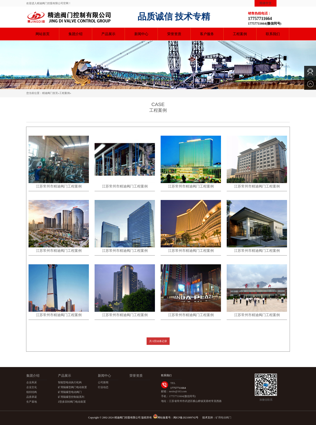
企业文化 (31, 387)
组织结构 (31, 392)
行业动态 (103, 387)
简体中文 (265, 3)
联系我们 (273, 34)
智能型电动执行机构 (70, 382)
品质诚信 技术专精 (174, 17)
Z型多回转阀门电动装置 (72, 401)
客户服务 (207, 34)
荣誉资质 (174, 34)
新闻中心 (141, 34)
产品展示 (108, 34)
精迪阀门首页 (50, 93)
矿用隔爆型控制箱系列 (71, 396)
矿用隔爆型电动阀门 (70, 392)
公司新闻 (103, 382)
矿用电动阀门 (223, 417)
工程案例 (240, 34)
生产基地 (31, 401)
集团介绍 (75, 34)
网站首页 (43, 34)
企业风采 (31, 382)
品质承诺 (31, 396)
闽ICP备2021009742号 (186, 417)
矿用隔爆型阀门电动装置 (72, 387)
